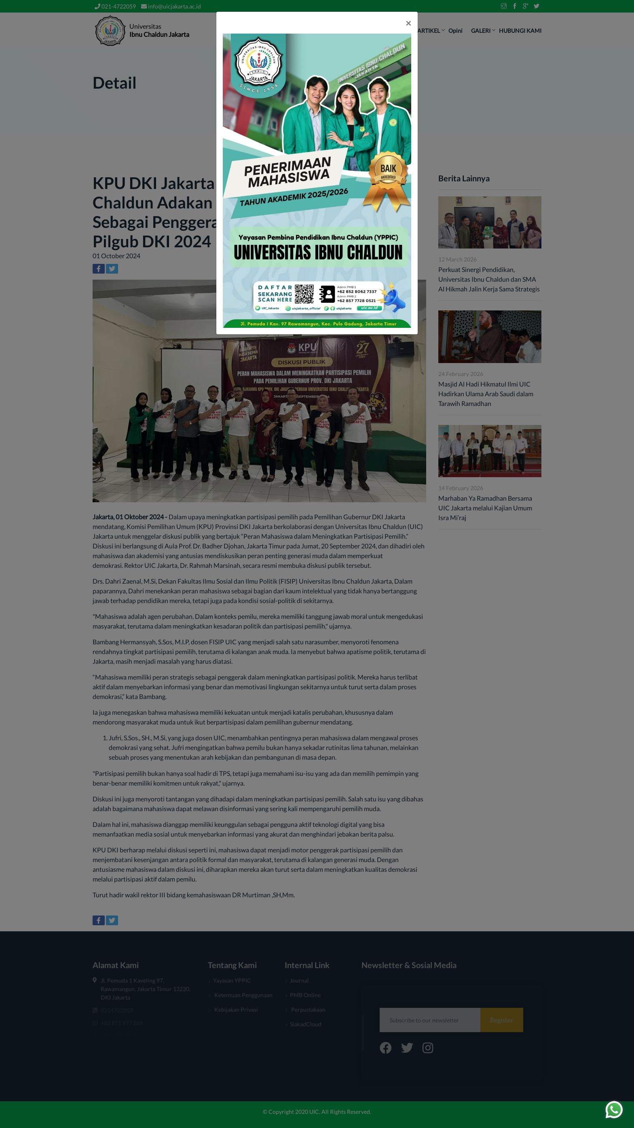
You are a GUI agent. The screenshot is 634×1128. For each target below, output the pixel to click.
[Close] (408, 23)
